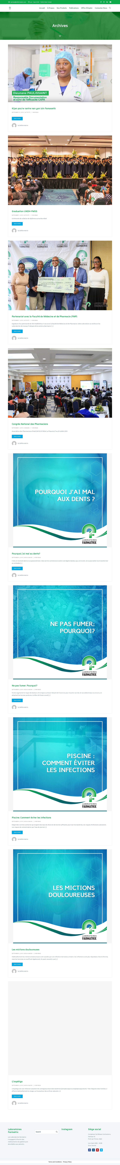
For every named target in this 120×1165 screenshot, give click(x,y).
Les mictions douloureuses (25, 949)
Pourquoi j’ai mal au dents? (26, 553)
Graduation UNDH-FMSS (24, 211)
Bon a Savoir (28, 557)
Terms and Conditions (55, 1162)
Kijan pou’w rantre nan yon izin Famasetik (34, 108)
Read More (17, 118)
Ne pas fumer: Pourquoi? (24, 685)
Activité (27, 112)
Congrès (26, 428)
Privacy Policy (67, 1162)
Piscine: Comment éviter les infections (31, 817)
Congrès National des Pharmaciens (30, 424)
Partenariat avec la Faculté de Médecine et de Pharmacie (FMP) (44, 316)
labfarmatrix (24, 125)
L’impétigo (17, 1081)
